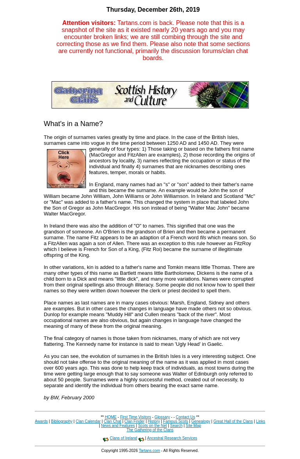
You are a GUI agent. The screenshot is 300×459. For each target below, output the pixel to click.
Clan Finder (134, 421)
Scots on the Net (152, 425)
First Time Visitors (135, 417)
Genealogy (200, 421)
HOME (111, 417)
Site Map (193, 425)
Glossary (162, 417)
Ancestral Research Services (172, 438)
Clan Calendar (88, 421)
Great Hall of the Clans (233, 421)
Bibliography (61, 421)
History (154, 421)
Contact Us (185, 417)
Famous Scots (175, 421)
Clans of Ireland (123, 438)
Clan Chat (112, 421)
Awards (41, 421)
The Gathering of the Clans (150, 430)
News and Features (118, 425)
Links (260, 421)
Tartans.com (149, 450)
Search (176, 425)
